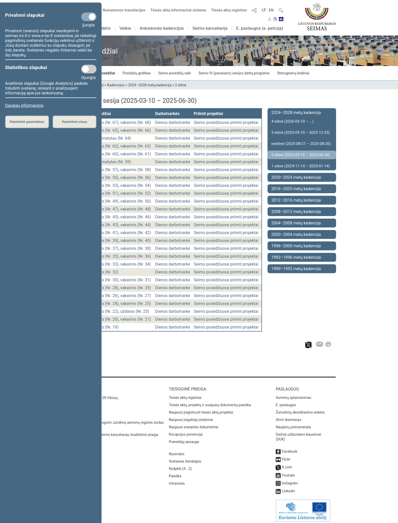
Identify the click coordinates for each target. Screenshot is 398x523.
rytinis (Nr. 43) (105, 224)
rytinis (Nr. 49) (105, 201)
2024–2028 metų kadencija (150, 85)
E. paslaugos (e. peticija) (259, 28)
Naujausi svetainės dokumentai (193, 424)
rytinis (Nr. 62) (105, 146)
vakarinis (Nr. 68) (135, 122)
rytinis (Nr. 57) (105, 169)
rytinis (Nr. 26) (105, 295)
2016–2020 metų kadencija (296, 188)
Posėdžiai (107, 73)
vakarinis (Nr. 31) (135, 279)
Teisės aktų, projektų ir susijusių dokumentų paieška (210, 402)
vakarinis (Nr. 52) (135, 193)
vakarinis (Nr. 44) (135, 224)
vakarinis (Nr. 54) (135, 185)
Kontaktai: (73, 386)
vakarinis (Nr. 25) (135, 303)
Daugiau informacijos (24, 105)
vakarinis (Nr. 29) (135, 287)
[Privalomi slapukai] (88, 16)
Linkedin (288, 488)
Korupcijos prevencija (186, 432)
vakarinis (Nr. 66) (135, 130)
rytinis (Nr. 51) (105, 193)
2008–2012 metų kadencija (296, 211)
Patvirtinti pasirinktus (27, 122)
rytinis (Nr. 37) (105, 248)
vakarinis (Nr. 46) (135, 217)
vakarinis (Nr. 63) (135, 146)
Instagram (290, 481)
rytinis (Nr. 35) (105, 256)
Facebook (289, 449)
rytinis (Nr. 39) (105, 240)
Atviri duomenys (288, 417)
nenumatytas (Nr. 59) (112, 161)
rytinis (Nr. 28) (105, 287)
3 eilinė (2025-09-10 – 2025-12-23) (300, 132)
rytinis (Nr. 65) (105, 130)
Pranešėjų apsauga (184, 439)
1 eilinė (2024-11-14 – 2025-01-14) (300, 166)
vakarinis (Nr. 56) (135, 177)
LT (264, 10)
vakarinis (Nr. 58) (135, 169)
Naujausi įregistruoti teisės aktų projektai (201, 410)
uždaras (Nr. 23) (134, 311)
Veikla (125, 28)
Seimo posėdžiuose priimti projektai (226, 122)
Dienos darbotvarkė (172, 122)
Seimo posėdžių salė (174, 73)
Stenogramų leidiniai (293, 73)
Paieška (175, 473)
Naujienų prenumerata (293, 424)
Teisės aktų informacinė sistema (178, 10)
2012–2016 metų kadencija (296, 200)
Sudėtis (103, 28)
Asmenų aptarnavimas (293, 395)
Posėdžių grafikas (137, 73)
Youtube (288, 473)
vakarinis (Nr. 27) (135, 295)
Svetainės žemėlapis (185, 459)
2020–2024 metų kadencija (296, 177)
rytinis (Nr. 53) (105, 185)
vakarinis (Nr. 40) (135, 240)
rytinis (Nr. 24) (105, 303)
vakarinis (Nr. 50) (135, 201)
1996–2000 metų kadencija (296, 245)
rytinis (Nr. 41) (105, 232)
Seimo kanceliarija (209, 28)
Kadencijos (116, 85)
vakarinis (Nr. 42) (135, 232)
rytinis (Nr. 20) (105, 319)
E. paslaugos (286, 402)
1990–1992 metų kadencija (296, 268)
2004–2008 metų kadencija (296, 223)
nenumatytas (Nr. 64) (112, 138)
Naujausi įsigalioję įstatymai (191, 417)
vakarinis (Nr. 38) (135, 248)
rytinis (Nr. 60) (105, 154)
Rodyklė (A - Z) (180, 466)
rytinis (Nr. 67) (105, 122)
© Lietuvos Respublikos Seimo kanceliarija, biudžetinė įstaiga (110, 432)
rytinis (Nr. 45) (105, 217)
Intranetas (177, 481)
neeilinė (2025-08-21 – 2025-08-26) (301, 143)
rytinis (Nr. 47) (105, 209)
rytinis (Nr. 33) (105, 264)
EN (271, 10)
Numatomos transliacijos (121, 10)
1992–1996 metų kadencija (296, 257)
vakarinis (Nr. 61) (135, 154)
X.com (287, 465)
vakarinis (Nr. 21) (135, 319)
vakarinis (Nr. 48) (135, 209)
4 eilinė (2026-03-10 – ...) (292, 121)
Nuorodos (176, 451)
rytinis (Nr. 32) (105, 272)
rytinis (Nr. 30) (105, 279)
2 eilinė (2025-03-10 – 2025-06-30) (300, 155)
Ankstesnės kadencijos (162, 28)
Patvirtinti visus (74, 122)
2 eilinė (180, 85)
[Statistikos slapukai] (88, 69)
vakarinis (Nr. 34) (135, 264)
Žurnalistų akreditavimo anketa (300, 410)
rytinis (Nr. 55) (105, 177)
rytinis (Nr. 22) (105, 311)
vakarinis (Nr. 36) (135, 256)
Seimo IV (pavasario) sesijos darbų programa (234, 73)
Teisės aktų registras (229, 10)
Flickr (286, 457)
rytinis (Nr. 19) (105, 327)
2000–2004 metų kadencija (296, 234)
